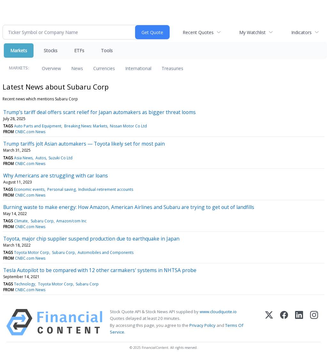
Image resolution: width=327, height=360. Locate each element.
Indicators (301, 32)
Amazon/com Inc (71, 221)
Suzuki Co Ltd (60, 158)
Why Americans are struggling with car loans (55, 175)
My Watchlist (252, 32)
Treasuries (172, 68)
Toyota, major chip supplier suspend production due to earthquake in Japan (91, 238)
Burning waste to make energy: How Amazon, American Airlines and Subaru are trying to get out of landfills (128, 207)
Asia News (23, 158)
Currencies (104, 68)
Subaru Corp (42, 221)
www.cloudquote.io (218, 311)
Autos (40, 158)
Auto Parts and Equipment (37, 126)
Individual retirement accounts (105, 189)
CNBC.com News (30, 131)
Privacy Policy (202, 325)
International (138, 68)
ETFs (79, 50)
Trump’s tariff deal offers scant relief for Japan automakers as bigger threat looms (99, 112)
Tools (107, 50)
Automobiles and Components (105, 252)
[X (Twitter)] (269, 322)
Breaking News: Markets (85, 126)
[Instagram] (314, 322)
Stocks (50, 50)
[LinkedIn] (299, 322)
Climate (21, 221)
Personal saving (61, 189)
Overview (51, 68)
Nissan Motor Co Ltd (128, 126)
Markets (18, 50)
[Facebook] (284, 322)
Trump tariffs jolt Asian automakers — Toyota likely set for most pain (84, 143)
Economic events (29, 189)
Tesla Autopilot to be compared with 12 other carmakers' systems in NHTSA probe (99, 270)
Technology (24, 284)
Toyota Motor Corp (31, 252)
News (77, 68)
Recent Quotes (198, 32)
